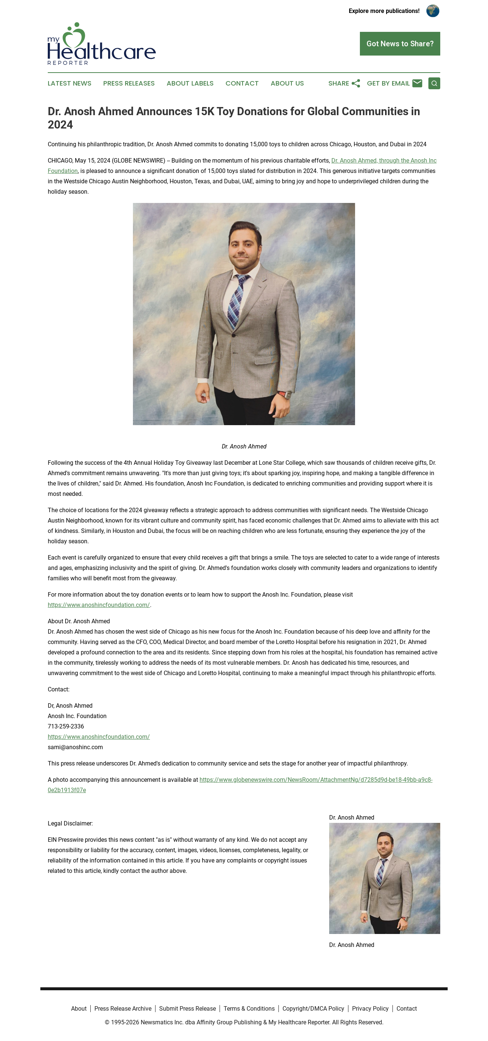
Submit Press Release (187, 1008)
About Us (287, 83)
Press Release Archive (122, 1008)
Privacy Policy (370, 1008)
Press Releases (129, 83)
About (79, 1008)
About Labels (190, 83)
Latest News (69, 83)
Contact (242, 83)
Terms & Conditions (249, 1008)
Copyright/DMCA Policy (313, 1008)
